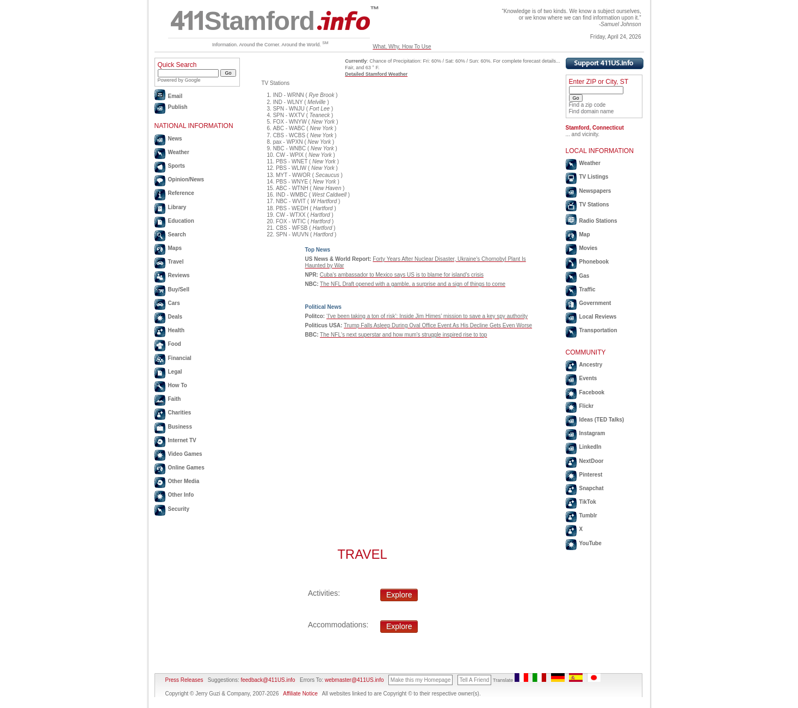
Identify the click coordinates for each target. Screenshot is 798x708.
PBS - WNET (291, 161)
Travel (176, 262)
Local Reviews (598, 317)
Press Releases (184, 680)
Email (175, 96)
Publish (178, 107)
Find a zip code (587, 105)
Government (595, 303)
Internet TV (182, 440)
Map (584, 234)
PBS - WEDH (292, 208)
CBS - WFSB (291, 228)
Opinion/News (186, 179)
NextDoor (591, 461)
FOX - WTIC (291, 221)
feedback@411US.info (267, 680)
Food (174, 344)
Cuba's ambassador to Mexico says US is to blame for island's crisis (402, 275)
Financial (179, 358)
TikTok (587, 502)
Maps (175, 248)
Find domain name (591, 111)
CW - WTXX (290, 215)
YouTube (590, 543)
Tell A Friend (474, 680)
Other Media (184, 481)
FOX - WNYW (290, 122)
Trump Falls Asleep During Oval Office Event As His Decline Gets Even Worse (438, 325)
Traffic (587, 289)
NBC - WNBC (289, 148)
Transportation (598, 330)
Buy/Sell (178, 289)
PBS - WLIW (291, 168)
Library (177, 207)
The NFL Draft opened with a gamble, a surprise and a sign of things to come (412, 284)
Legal (175, 372)
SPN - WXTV (289, 115)
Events (588, 378)
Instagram (592, 433)
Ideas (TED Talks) (601, 420)
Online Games (186, 468)
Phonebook (594, 262)
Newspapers (595, 191)
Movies (588, 248)
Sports (176, 166)
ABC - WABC (289, 128)
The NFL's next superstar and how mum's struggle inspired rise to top (403, 335)
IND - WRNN (288, 95)
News (175, 139)
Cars (174, 303)
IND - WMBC (291, 195)
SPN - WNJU (289, 109)
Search (177, 234)
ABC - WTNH (292, 188)
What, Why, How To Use (402, 47)
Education (181, 221)
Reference (181, 193)
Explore (399, 594)
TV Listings (594, 177)
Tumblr (588, 515)
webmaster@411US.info (354, 680)
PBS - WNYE (292, 182)
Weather (178, 152)
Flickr (586, 406)
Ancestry (591, 365)
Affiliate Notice (300, 694)
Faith (174, 399)
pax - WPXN (288, 142)
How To (177, 385)
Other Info (181, 495)
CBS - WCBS (289, 135)
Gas (584, 276)
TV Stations (594, 204)
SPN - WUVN (292, 234)
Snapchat (591, 488)
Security (178, 509)
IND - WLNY (288, 102)
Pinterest (591, 475)
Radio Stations (598, 221)
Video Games (185, 454)
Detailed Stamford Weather (376, 74)
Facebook (592, 392)
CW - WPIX (290, 155)
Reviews (179, 275)
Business (180, 427)
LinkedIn (590, 447)
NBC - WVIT (291, 201)
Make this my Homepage (421, 680)
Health (176, 330)
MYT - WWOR (293, 175)
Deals (175, 317)
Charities (179, 413)
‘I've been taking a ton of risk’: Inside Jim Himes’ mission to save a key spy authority (427, 316)
